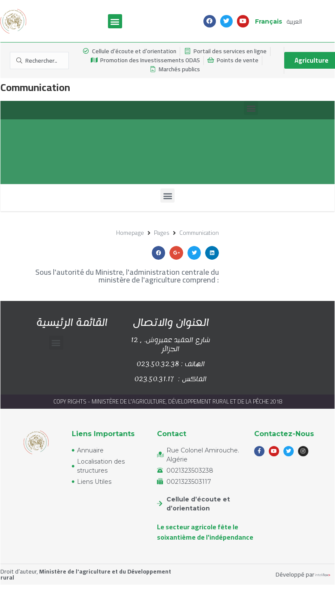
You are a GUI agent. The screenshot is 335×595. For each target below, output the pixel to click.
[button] (115, 21)
